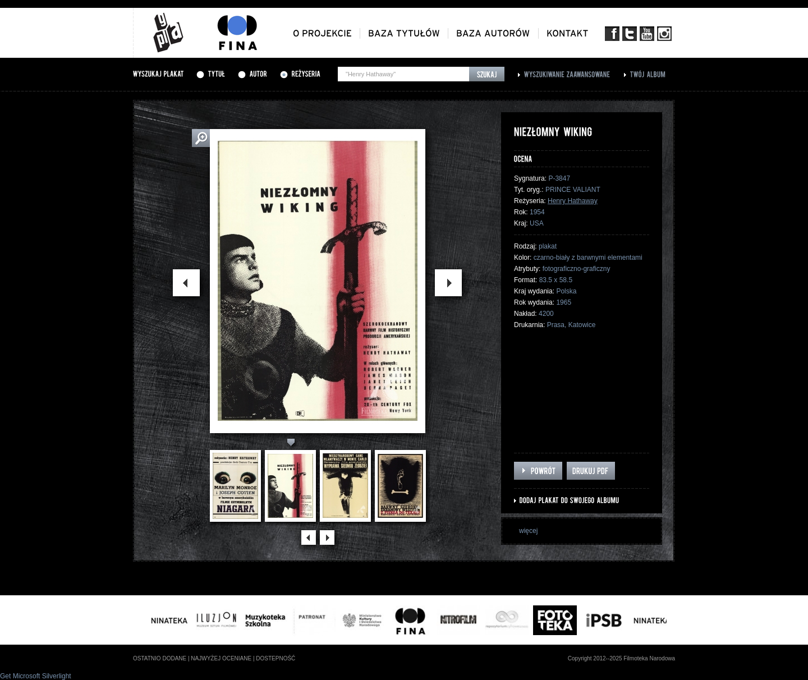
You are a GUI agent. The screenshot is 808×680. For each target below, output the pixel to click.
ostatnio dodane (159, 658)
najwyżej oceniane (221, 658)
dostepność (275, 658)
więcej (528, 531)
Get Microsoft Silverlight (35, 676)
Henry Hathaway (573, 201)
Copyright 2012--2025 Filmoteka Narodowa (621, 658)
